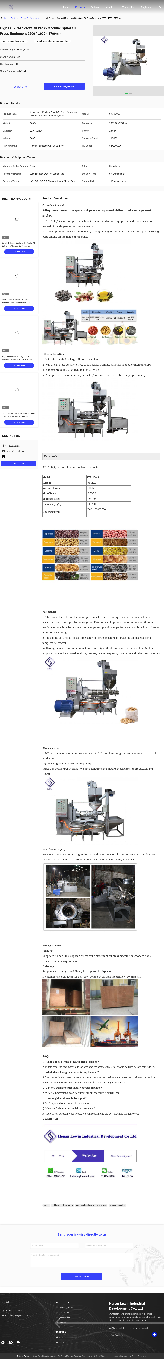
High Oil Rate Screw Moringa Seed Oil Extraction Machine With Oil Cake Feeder (18, 416)
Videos (95, 7)
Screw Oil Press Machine (31, 18)
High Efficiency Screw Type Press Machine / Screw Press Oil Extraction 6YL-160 (17, 359)
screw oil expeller (117, 1205)
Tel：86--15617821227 (13, 1310)
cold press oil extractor (62, 1205)
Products (80, 7)
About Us (110, 7)
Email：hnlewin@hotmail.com (16, 1315)
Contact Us (128, 7)
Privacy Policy (23, 1356)
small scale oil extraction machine (91, 1205)
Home (65, 7)
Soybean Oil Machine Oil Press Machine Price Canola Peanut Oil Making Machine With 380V (16, 303)
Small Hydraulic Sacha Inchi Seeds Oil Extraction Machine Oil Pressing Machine (18, 246)
